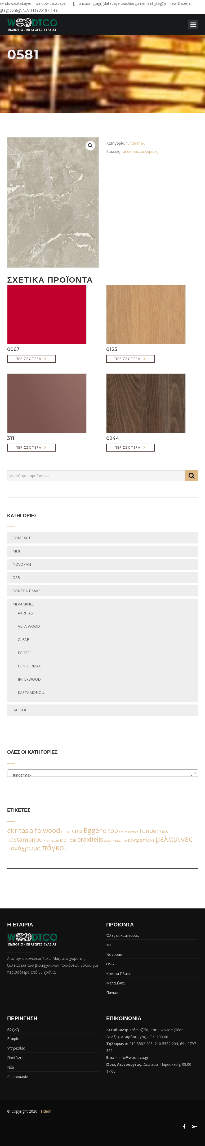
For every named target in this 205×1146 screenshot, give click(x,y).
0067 (13, 349)
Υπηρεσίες (16, 1048)
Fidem (46, 1111)
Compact (21, 537)
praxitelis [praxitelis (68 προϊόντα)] (90, 839)
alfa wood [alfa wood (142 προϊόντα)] (44, 830)
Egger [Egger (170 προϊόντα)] (92, 830)
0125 (111, 349)
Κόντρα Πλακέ (26, 590)
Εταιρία (13, 1038)
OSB (16, 577)
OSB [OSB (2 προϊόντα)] (73, 840)
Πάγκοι (19, 709)
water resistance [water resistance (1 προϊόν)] (115, 840)
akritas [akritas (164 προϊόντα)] (17, 830)
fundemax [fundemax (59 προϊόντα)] (154, 831)
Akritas (25, 613)
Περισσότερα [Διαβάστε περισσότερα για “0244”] (128, 447)
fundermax (135, 143)
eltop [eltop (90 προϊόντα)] (110, 830)
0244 (112, 438)
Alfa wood (29, 626)
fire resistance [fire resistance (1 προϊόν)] (129, 832)
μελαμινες (149, 151)
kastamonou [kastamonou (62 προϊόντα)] (25, 839)
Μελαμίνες (23, 604)
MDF (16, 551)
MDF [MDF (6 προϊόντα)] (64, 840)
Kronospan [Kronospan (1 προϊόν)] (51, 840)
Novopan (21, 564)
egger (24, 652)
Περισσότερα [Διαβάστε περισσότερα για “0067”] (29, 358)
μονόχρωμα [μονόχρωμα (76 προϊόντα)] (24, 848)
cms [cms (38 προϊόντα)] (77, 831)
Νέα (10, 1067)
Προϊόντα (15, 1057)
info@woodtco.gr (133, 1057)
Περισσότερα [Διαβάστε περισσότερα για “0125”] (128, 358)
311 (10, 438)
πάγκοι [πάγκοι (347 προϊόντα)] (54, 847)
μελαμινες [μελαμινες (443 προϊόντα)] (174, 838)
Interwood (29, 679)
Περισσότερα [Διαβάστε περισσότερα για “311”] (29, 447)
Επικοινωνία (17, 1076)
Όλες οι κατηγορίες (122, 935)
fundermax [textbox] (101, 775)
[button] (90, 145)
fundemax (130, 151)
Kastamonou (31, 692)
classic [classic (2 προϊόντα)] (66, 832)
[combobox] (102, 773)
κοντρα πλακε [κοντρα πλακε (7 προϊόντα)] (141, 840)
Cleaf (23, 639)
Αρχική (13, 1029)
